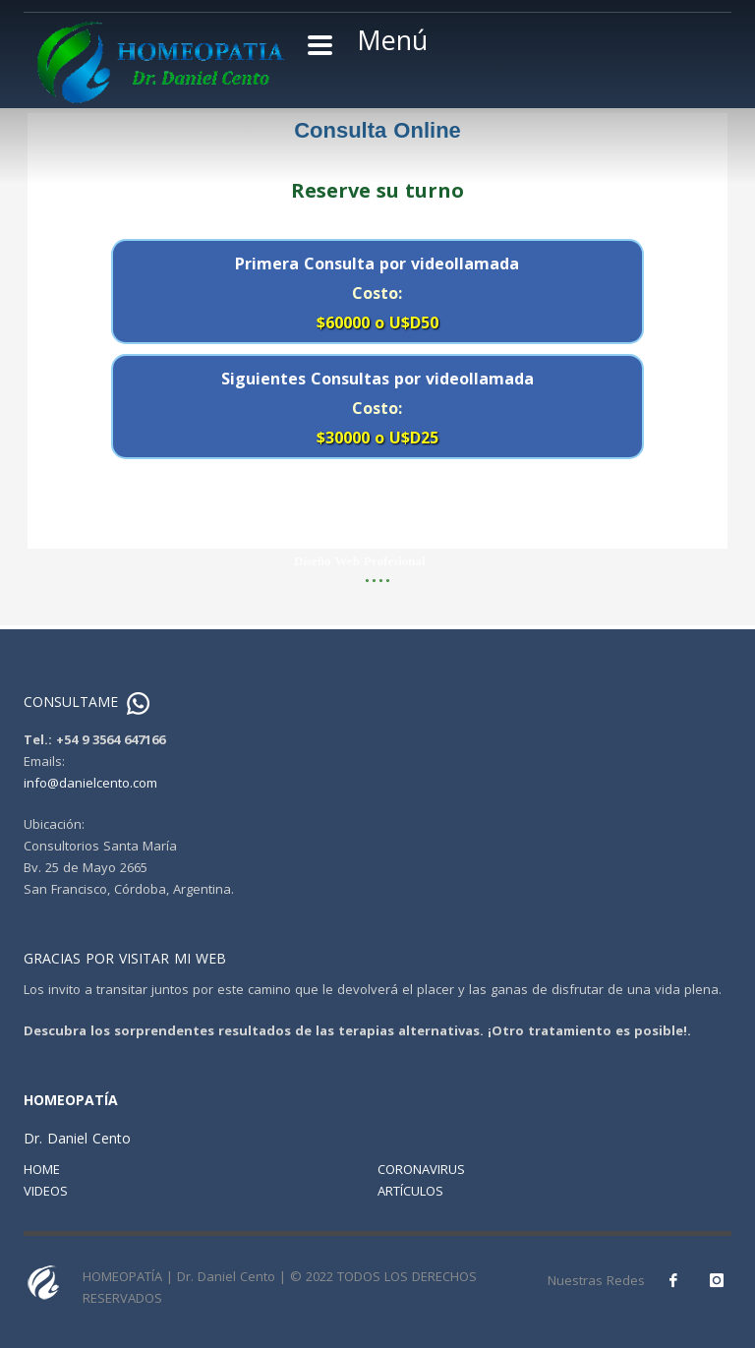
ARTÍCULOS (410, 1191)
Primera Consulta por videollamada (377, 293)
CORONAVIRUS (421, 1169)
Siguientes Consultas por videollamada (377, 408)
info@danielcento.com (90, 782)
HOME (42, 1169)
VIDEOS (46, 1191)
